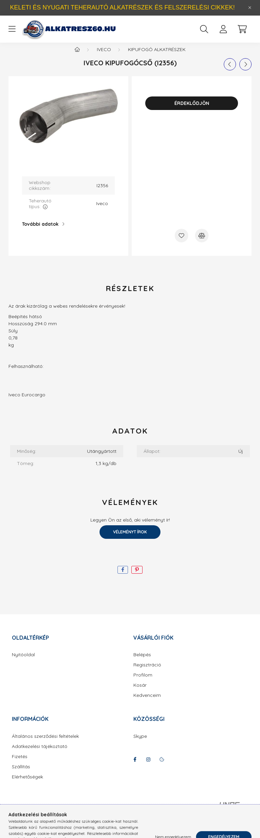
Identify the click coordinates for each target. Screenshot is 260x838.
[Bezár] (250, 8)
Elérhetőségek (27, 784)
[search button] (204, 29)
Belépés (142, 661)
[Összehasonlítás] (202, 242)
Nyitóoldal (23, 661)
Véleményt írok (130, 538)
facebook (135, 766)
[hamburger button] (12, 29)
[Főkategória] (77, 56)
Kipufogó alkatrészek (157, 56)
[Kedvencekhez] (181, 242)
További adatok (40, 231)
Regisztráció (147, 672)
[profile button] (223, 29)
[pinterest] (137, 576)
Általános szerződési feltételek (45, 743)
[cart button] (242, 29)
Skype (140, 743)
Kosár (140, 692)
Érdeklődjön (191, 110)
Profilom (142, 682)
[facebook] (122, 576)
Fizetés (19, 763)
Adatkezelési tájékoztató (39, 753)
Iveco (104, 56)
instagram (148, 766)
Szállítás (21, 773)
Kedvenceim (147, 702)
